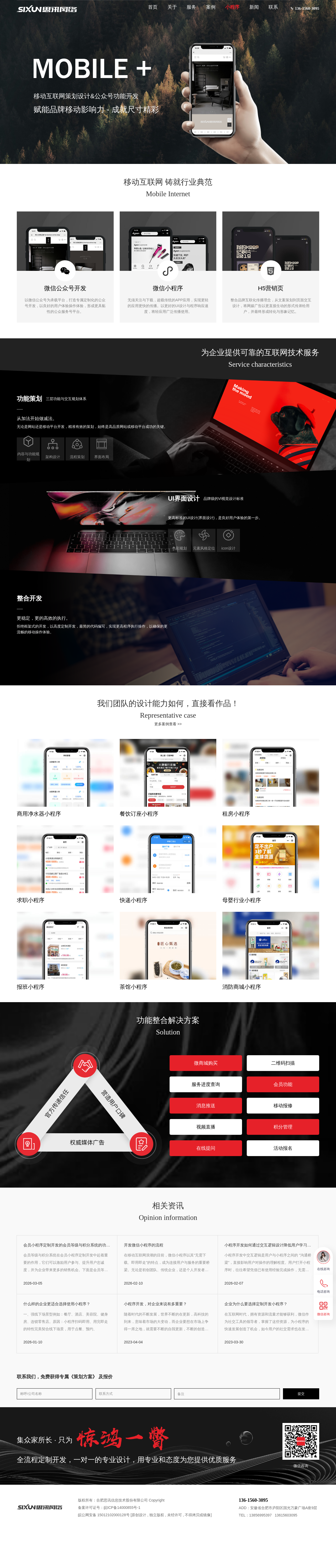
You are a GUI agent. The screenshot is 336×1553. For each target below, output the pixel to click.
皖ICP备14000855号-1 (122, 1530)
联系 (268, 11)
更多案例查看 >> (168, 724)
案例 (206, 11)
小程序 (227, 11)
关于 (167, 11)
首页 (148, 11)
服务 (186, 11)
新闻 (249, 11)
